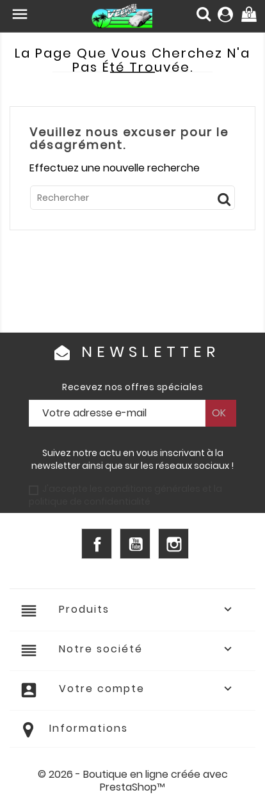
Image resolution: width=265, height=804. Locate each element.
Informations (88, 728)
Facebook (96, 543)
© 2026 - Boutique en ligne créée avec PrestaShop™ (133, 780)
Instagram (173, 543)
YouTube (135, 543)
